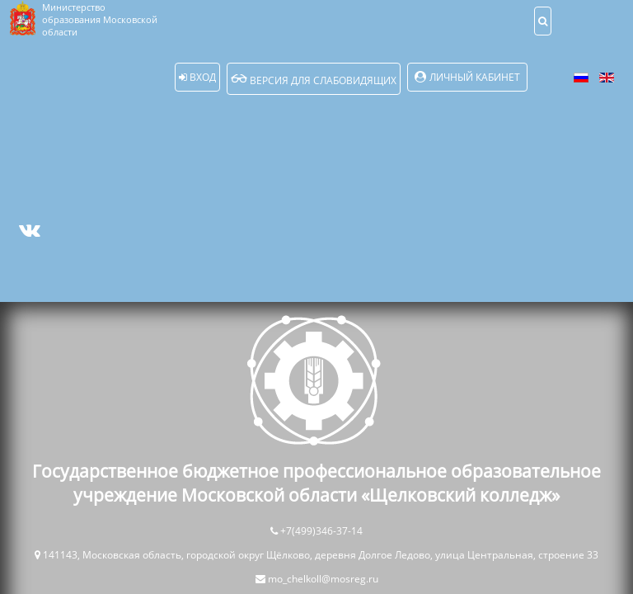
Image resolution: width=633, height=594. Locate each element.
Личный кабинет (474, 77)
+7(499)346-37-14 (321, 531)
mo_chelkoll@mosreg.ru (323, 579)
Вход (197, 77)
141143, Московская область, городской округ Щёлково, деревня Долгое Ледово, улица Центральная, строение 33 (320, 555)
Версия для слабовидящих (313, 78)
